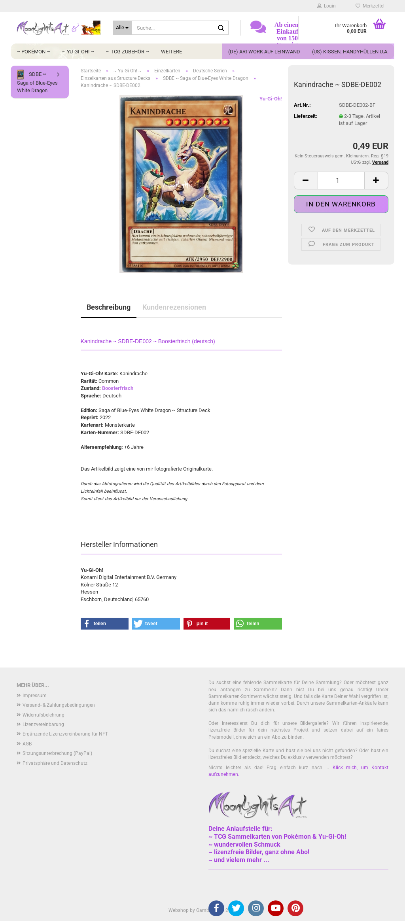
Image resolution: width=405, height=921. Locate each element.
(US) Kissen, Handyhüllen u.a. (350, 52)
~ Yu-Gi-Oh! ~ (78, 52)
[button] (306, 180)
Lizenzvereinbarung (43, 724)
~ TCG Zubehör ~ (127, 52)
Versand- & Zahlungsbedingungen (59, 705)
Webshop (178, 910)
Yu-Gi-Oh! (270, 99)
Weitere (171, 52)
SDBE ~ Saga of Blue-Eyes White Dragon (37, 81)
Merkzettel (370, 6)
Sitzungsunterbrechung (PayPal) (57, 753)
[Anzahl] (341, 180)
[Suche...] (122, 28)
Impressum (35, 695)
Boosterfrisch (117, 388)
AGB (27, 744)
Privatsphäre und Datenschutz (55, 763)
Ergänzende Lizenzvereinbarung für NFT (65, 734)
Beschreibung (109, 307)
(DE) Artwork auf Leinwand (264, 52)
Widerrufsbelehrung (43, 715)
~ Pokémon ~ (33, 52)
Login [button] (326, 6)
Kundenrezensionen (174, 307)
